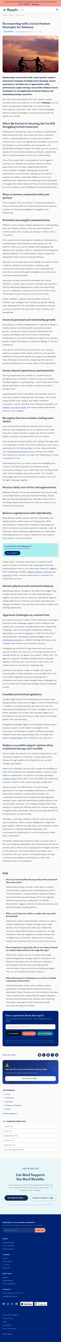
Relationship (8, 31)
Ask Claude (29, 1033)
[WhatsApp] (44, 1055)
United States (7, 1334)
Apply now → (36, 4)
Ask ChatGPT (13, 1033)
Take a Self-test (8, 1246)
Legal (5, 1322)
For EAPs (6, 1265)
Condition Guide (8, 1242)
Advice (11, 15)
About (5, 1258)
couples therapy (16, 738)
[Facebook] (48, 1055)
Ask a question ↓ (12, 553)
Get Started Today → (30, 1078)
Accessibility (7, 1325)
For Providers (7, 1261)
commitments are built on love (20, 452)
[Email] (56, 1055)
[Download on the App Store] (26, 1304)
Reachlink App (8, 1280)
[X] (52, 1055)
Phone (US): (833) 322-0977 (13, 1293)
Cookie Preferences (10, 1328)
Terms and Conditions (10, 1315)
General (6, 1109)
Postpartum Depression (12, 1105)
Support (5, 1277)
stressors (29, 633)
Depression (8, 1101)
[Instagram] (8, 1304)
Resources (6, 1268)
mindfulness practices (12, 640)
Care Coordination (9, 1284)
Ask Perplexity (45, 1033)
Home (5, 15)
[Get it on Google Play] (40, 1304)
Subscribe (40, 1230)
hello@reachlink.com (10, 1296)
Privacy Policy (7, 1318)
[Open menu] (57, 9)
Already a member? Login (43, 1198)
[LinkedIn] (39, 1055)
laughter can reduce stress (14, 407)
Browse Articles (8, 1249)
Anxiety (6, 1094)
